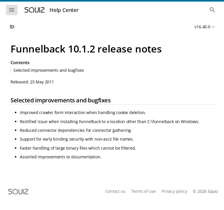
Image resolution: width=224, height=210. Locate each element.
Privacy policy (174, 191)
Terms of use (143, 191)
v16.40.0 (202, 26)
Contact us (115, 191)
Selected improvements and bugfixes (48, 70)
